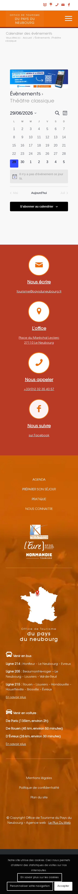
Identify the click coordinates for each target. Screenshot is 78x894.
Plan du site (39, 797)
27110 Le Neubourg (39, 343)
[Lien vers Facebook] (69, 5)
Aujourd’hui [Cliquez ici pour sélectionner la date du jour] (39, 193)
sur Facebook (39, 435)
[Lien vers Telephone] (57, 5)
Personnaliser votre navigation (30, 886)
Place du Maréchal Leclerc (39, 338)
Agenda (39, 479)
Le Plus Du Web (59, 823)
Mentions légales (39, 778)
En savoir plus (16, 697)
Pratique (39, 499)
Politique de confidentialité (39, 788)
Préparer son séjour (39, 489)
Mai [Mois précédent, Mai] (14, 193)
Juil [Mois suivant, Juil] (64, 193)
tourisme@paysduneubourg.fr (39, 291)
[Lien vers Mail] (63, 5)
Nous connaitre (39, 509)
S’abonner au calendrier (36, 206)
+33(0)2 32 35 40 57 (39, 389)
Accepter (63, 886)
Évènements (25, 94)
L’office (39, 329)
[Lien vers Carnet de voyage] (45, 5)
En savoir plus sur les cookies (40, 877)
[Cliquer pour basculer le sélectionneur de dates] (23, 113)
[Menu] (66, 19)
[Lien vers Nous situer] (51, 5)
